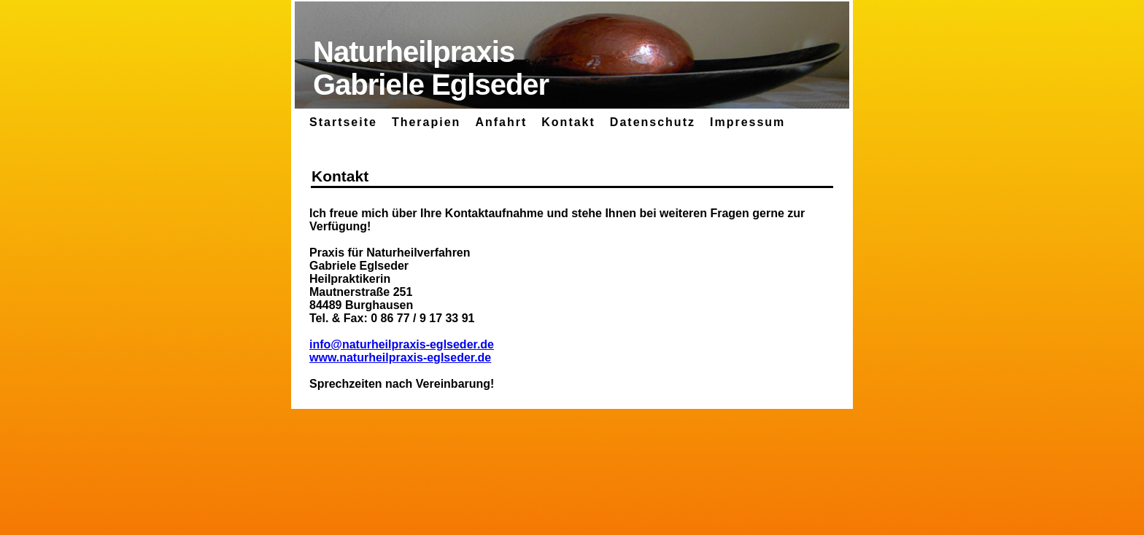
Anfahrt (501, 122)
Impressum (747, 122)
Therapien (426, 122)
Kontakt (568, 122)
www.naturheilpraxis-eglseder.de (400, 357)
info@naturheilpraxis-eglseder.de (401, 344)
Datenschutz (652, 122)
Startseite (343, 122)
